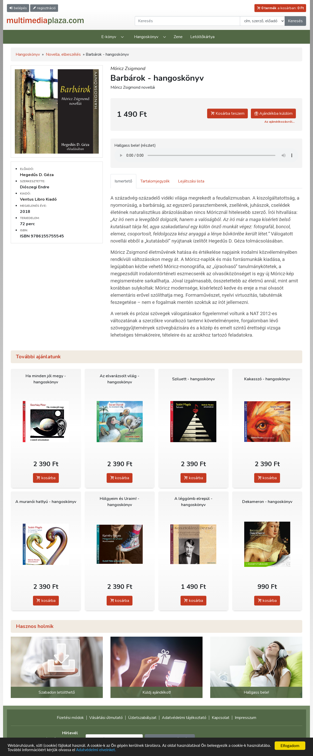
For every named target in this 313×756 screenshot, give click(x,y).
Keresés (295, 21)
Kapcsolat (220, 717)
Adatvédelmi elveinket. (122, 750)
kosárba (45, 478)
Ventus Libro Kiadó (38, 199)
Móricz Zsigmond (128, 68)
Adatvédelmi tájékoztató (184, 717)
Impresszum (245, 717)
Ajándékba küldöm (273, 113)
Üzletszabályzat (142, 717)
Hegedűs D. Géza (37, 175)
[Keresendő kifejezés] (187, 21)
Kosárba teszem (227, 113)
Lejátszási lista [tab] (191, 181)
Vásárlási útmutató (106, 717)
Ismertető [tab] (123, 181)
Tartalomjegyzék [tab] (155, 181)
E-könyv (108, 37)
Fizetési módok (70, 717)
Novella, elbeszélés (63, 54)
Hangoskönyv (146, 37)
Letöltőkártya (202, 37)
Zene (178, 37)
